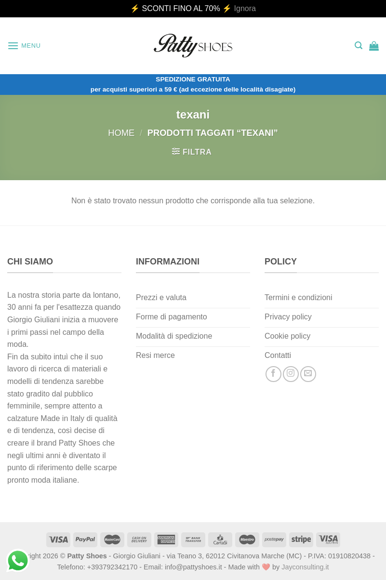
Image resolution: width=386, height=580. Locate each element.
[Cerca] (358, 45)
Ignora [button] (245, 8)
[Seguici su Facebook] (273, 374)
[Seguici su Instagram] (291, 374)
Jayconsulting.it (305, 567)
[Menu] (24, 45)
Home (121, 133)
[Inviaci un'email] (308, 374)
